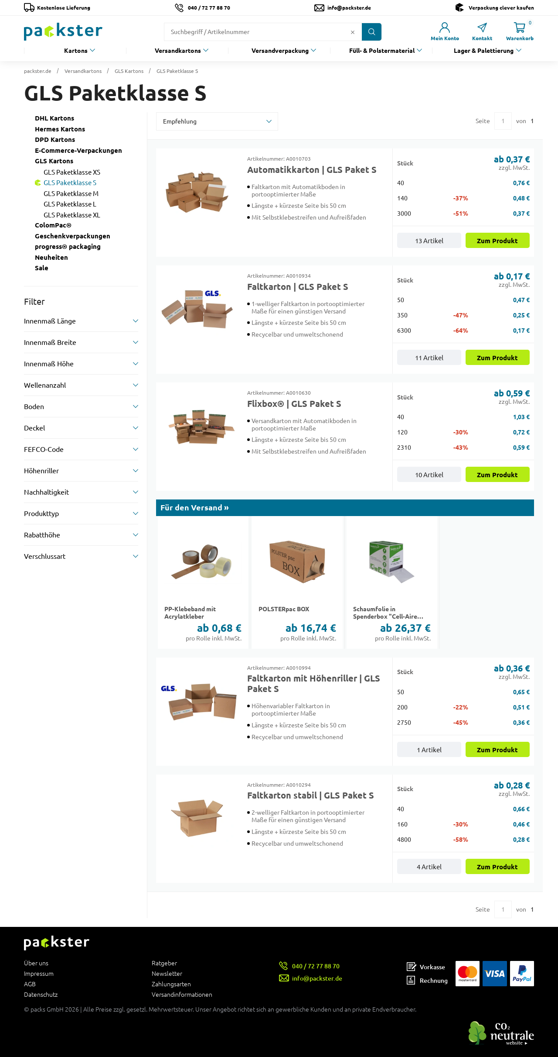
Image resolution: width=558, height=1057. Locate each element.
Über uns (36, 963)
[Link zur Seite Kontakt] (482, 31)
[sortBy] (217, 121)
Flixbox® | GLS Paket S (294, 404)
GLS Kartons (129, 71)
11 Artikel (429, 358)
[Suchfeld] (256, 32)
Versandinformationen (182, 994)
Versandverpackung (280, 51)
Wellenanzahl (45, 385)
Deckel (34, 428)
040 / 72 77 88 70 (209, 7)
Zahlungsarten (171, 984)
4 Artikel (429, 867)
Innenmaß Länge (50, 321)
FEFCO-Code (44, 449)
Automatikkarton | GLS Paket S (312, 170)
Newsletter (167, 973)
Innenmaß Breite (50, 342)
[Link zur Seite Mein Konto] (444, 31)
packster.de (37, 71)
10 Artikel (429, 475)
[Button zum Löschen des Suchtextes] (352, 32)
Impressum (39, 973)
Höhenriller (41, 471)
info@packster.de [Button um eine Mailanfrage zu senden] (349, 7)
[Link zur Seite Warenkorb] (519, 31)
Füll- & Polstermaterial (382, 51)
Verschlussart (44, 556)
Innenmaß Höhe (49, 364)
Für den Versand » (194, 507)
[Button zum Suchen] (371, 32)
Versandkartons (178, 51)
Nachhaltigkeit (46, 492)
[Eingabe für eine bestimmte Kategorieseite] (503, 121)
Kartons (76, 51)
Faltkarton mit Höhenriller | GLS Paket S (313, 683)
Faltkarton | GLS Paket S (297, 287)
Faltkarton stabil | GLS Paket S (310, 795)
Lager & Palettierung (484, 51)
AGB (30, 984)
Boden (34, 406)
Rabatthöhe (42, 535)
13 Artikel (429, 240)
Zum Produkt (497, 241)
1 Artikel (429, 750)
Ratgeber (164, 963)
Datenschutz (41, 994)
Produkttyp (41, 513)
